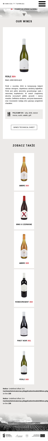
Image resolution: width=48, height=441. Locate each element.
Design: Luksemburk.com (24, 428)
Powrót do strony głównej (26, 9)
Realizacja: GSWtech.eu (24, 430)
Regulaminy (24, 426)
